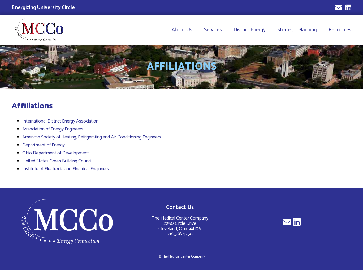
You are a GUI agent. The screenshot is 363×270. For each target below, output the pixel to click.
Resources (340, 30)
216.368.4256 (180, 234)
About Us (182, 30)
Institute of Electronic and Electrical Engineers (65, 169)
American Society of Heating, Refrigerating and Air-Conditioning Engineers (91, 137)
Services (213, 30)
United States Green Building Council (57, 161)
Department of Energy (43, 145)
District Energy (250, 30)
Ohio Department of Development (55, 153)
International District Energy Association (60, 121)
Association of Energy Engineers (52, 129)
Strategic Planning (297, 30)
